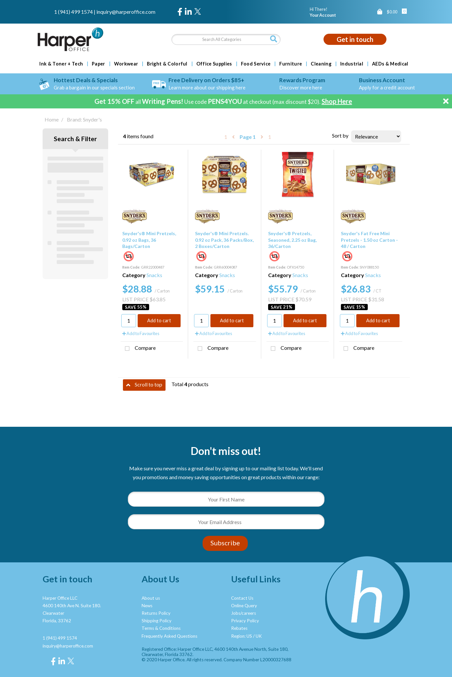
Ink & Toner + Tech (61, 64)
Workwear (126, 64)
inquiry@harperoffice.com (125, 12)
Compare (138, 348)
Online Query (244, 605)
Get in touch (355, 39)
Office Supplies (214, 64)
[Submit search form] (273, 39)
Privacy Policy (245, 620)
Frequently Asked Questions (169, 636)
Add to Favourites (140, 333)
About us (151, 598)
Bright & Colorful (167, 64)
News (147, 605)
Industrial (351, 64)
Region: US (241, 636)
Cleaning (321, 64)
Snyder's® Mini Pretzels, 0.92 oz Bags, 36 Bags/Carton (149, 240)
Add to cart (159, 320)
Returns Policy (156, 613)
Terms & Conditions (161, 628)
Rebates (239, 628)
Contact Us (242, 598)
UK (259, 636)
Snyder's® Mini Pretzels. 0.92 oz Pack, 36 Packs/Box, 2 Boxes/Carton (224, 240)
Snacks (154, 275)
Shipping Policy (156, 620)
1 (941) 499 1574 (73, 12)
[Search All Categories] (226, 39)
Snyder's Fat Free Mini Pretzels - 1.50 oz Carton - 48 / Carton (369, 240)
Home (52, 119)
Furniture (290, 64)
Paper (98, 64)
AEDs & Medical (390, 64)
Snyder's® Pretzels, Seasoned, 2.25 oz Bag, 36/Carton (292, 240)
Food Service (256, 64)
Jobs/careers (243, 613)
